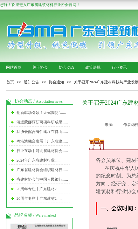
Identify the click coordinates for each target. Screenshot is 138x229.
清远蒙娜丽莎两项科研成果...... (42, 122)
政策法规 (92, 67)
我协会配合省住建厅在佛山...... (42, 131)
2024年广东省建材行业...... (38, 160)
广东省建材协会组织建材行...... (42, 170)
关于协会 (40, 67)
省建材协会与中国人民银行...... (42, 179)
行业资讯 (119, 67)
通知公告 (31, 82)
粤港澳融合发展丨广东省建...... (42, 141)
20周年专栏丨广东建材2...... (39, 189)
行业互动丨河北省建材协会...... (42, 151)
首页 (10, 82)
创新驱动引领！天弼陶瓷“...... (41, 112)
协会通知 (56, 82)
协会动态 (66, 67)
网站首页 (13, 67)
